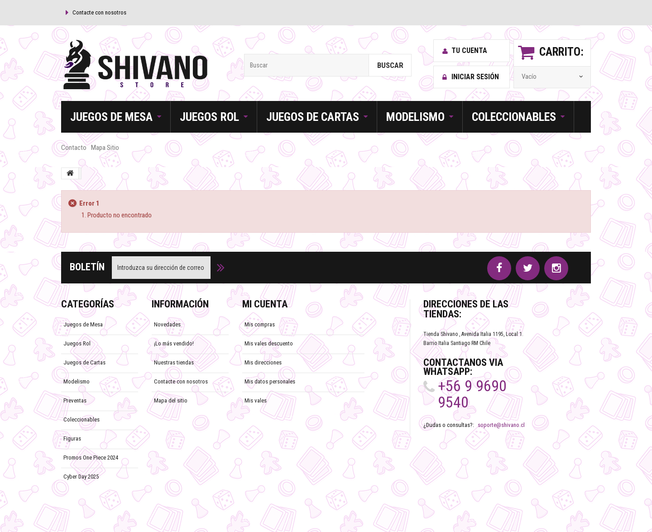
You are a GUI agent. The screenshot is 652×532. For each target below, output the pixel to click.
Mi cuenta (265, 304)
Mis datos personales (269, 381)
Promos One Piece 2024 (90, 457)
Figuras (72, 438)
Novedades (167, 324)
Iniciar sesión (470, 76)
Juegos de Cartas (84, 362)
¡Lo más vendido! (174, 343)
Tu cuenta (464, 50)
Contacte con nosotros (99, 12)
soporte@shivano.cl (501, 425)
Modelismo (76, 381)
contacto (73, 148)
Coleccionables (81, 419)
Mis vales (255, 400)
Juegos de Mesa (83, 324)
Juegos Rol (77, 343)
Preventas (74, 400)
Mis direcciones (263, 362)
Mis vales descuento (268, 343)
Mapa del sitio (170, 400)
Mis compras (259, 324)
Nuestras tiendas (174, 362)
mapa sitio (105, 148)
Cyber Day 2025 (81, 476)
